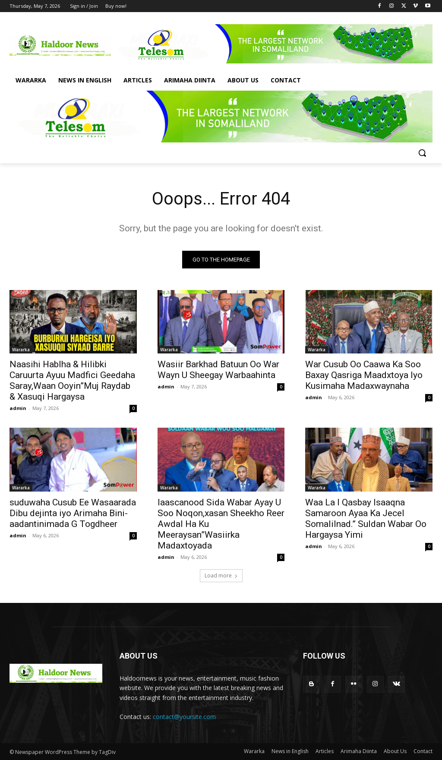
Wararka (21, 350)
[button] (422, 152)
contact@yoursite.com (184, 717)
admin (17, 408)
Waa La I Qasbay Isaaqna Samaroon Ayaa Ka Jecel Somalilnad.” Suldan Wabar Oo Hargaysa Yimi (365, 518)
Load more (221, 575)
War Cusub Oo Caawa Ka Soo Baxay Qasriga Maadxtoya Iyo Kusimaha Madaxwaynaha (364, 375)
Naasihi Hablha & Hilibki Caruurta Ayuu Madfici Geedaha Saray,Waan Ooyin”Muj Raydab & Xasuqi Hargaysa (72, 380)
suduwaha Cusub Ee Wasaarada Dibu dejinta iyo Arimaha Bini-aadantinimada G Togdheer (72, 513)
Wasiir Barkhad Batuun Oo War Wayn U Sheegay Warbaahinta (218, 369)
